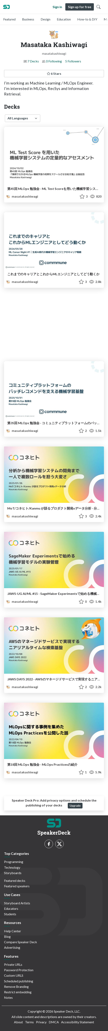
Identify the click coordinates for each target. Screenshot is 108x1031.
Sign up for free (79, 7)
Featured (9, 19)
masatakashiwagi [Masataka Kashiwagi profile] (22, 196)
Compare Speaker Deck (20, 942)
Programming (13, 862)
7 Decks (33, 61)
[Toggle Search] (98, 7)
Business (28, 19)
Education (64, 19)
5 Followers (73, 61)
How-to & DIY (87, 19)
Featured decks (14, 880)
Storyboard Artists (17, 903)
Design (45, 19)
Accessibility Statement (77, 1022)
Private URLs (13, 964)
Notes (8, 997)
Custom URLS (13, 975)
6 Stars (54, 73)
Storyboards (12, 873)
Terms (29, 1022)
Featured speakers (17, 886)
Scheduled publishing (18, 981)
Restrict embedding (18, 992)
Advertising (12, 947)
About (18, 1022)
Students (10, 914)
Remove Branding (16, 986)
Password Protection (18, 970)
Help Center (12, 931)
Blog (7, 936)
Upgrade (75, 805)
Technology (12, 867)
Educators (11, 908)
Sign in (57, 7)
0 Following (54, 61)
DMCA (54, 1022)
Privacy (41, 1022)
